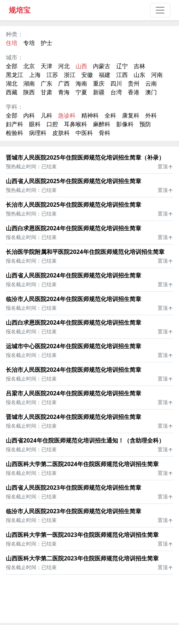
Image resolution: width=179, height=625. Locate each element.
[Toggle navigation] (160, 10)
